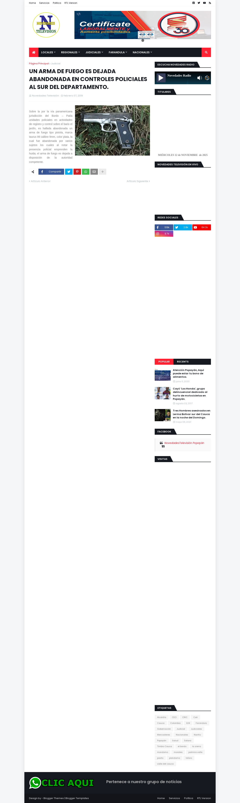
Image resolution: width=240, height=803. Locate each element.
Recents (183, 361)
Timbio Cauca (164, 746)
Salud (175, 740)
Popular (164, 361)
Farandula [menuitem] (117, 52)
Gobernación (164, 728)
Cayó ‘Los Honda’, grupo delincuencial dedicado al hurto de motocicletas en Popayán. (190, 394)
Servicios (44, 3)
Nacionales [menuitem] (141, 52)
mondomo (162, 752)
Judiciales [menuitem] (93, 52)
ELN (188, 723)
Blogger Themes (54, 798)
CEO (174, 717)
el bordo (182, 746)
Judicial (55, 63)
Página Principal (39, 63)
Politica (57, 3)
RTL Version (70, 3)
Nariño (197, 734)
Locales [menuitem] (47, 52)
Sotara (187, 740)
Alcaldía (161, 717)
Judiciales (196, 728)
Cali (195, 717)
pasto (160, 757)
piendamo (174, 757)
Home (32, 3)
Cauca (160, 723)
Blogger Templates (77, 798)
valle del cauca (165, 763)
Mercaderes (163, 734)
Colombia (175, 723)
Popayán (161, 740)
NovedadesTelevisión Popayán (184, 443)
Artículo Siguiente (137, 181)
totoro (189, 757)
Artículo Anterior (41, 181)
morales (178, 752)
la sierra (196, 746)
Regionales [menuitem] (69, 52)
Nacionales (182, 734)
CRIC (185, 717)
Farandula (201, 723)
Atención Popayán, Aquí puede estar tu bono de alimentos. (188, 373)
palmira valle (195, 752)
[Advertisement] (183, 297)
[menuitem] (33, 52)
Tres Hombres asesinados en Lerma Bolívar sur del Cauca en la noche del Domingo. (191, 414)
